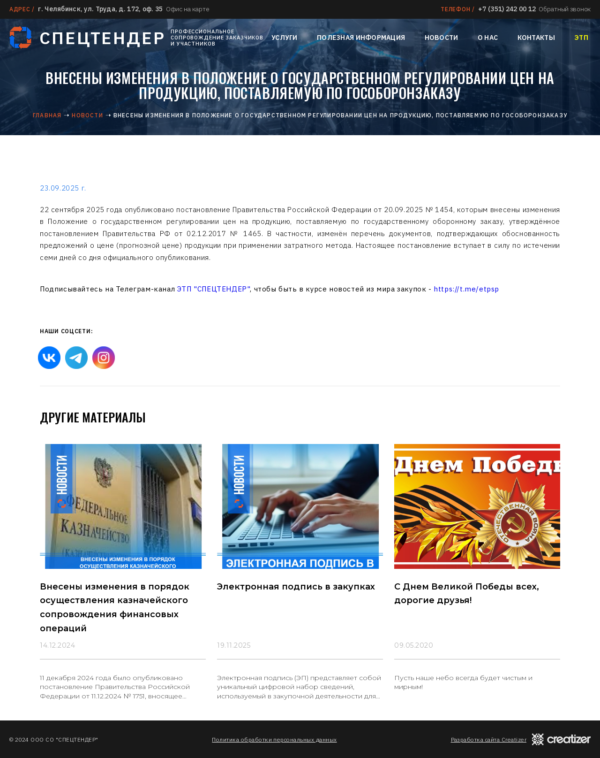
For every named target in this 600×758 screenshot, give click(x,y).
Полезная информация (361, 37)
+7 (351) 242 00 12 (507, 9)
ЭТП (581, 37)
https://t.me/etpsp (466, 288)
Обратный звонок (565, 9)
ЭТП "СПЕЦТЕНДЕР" (213, 288)
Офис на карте (187, 9)
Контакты (536, 37)
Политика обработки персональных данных (274, 739)
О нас (488, 37)
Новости (441, 37)
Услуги (284, 37)
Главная (47, 115)
